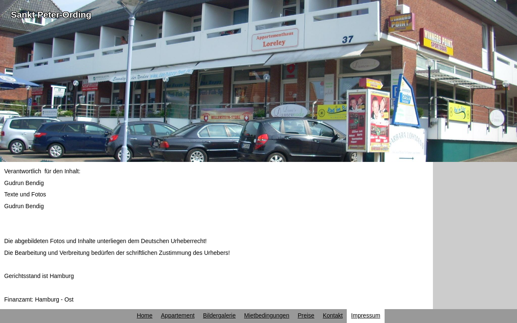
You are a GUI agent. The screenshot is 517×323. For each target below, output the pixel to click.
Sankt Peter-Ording (51, 14)
